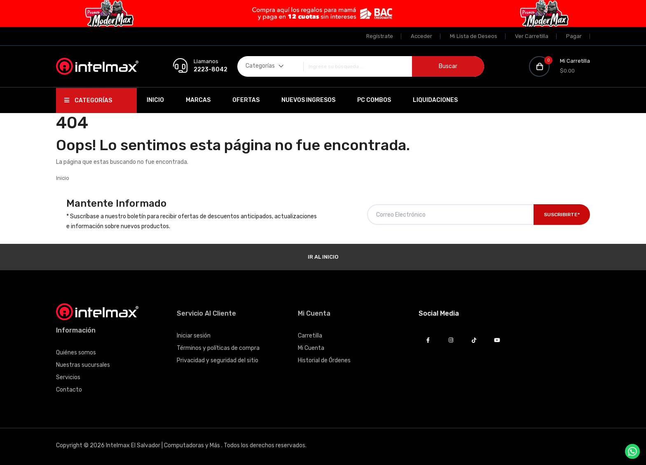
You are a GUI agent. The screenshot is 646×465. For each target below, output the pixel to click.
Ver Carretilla (531, 36)
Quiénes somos (76, 352)
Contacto (69, 389)
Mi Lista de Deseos (473, 36)
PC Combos (374, 100)
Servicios (68, 377)
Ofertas (246, 100)
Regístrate (379, 36)
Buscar (448, 66)
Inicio (155, 100)
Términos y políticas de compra (218, 348)
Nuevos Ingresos (308, 100)
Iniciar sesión (194, 335)
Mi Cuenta (311, 348)
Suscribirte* (562, 214)
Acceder (421, 36)
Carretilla (310, 335)
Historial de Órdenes (324, 360)
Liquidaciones (435, 100)
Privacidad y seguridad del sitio (217, 360)
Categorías (88, 100)
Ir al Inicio (323, 257)
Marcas (198, 100)
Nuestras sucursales (83, 364)
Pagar (574, 36)
